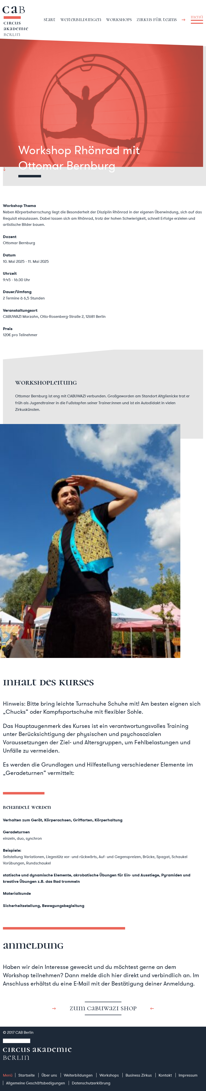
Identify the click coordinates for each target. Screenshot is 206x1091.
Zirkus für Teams (157, 19)
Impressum (188, 1075)
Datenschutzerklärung (91, 1082)
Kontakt (165, 1075)
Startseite (26, 1075)
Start (49, 19)
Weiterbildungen (80, 19)
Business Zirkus (139, 1075)
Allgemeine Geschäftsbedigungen (35, 1082)
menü (197, 17)
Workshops (119, 19)
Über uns (49, 1075)
